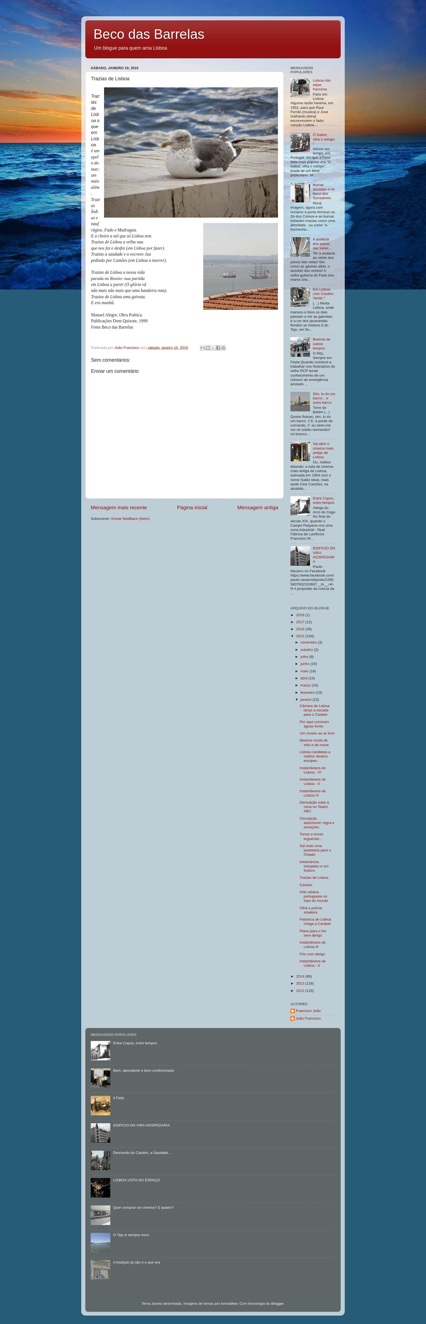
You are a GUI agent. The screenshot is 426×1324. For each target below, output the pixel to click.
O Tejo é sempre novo (131, 1235)
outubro (307, 650)
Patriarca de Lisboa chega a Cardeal (315, 921)
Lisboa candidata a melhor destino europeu (315, 756)
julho (304, 657)
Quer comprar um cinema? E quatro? (143, 1207)
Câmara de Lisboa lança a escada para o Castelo (315, 710)
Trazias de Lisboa (314, 878)
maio (304, 671)
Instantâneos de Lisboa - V (313, 781)
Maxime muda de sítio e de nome (314, 742)
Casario (306, 885)
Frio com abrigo (312, 954)
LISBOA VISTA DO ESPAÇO (136, 1180)
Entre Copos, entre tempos (323, 500)
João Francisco (308, 1018)
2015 (300, 636)
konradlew (229, 1303)
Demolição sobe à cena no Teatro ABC (314, 806)
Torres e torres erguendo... (311, 836)
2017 (300, 622)
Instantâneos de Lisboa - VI (313, 770)
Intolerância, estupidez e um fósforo (314, 866)
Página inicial (192, 507)
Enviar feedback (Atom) (130, 519)
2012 (300, 991)
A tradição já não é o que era (136, 1262)
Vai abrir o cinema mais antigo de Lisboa (323, 450)
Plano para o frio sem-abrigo (313, 933)
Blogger (277, 1303)
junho (305, 664)
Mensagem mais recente (119, 507)
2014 (300, 976)
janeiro (306, 700)
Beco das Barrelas (149, 34)
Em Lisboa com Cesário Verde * (323, 293)
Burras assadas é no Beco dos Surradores (323, 191)
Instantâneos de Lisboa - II (313, 963)
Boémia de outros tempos (321, 343)
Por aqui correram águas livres (314, 724)
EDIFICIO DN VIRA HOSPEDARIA (324, 555)
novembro (309, 642)
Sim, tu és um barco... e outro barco (324, 398)
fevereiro (308, 692)
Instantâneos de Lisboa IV (313, 793)
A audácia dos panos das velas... (322, 243)
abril (304, 678)
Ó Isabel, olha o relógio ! (324, 139)
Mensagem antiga (257, 507)
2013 (300, 983)
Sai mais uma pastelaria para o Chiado (315, 850)
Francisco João (308, 1011)
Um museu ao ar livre (317, 733)
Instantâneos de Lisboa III (313, 944)
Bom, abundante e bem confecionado (143, 1070)
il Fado (118, 1098)
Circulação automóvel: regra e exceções (317, 822)
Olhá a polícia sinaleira (311, 910)
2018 (300, 615)
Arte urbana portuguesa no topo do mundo (314, 896)
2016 (300, 629)
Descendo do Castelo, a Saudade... (142, 1153)
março (306, 685)
